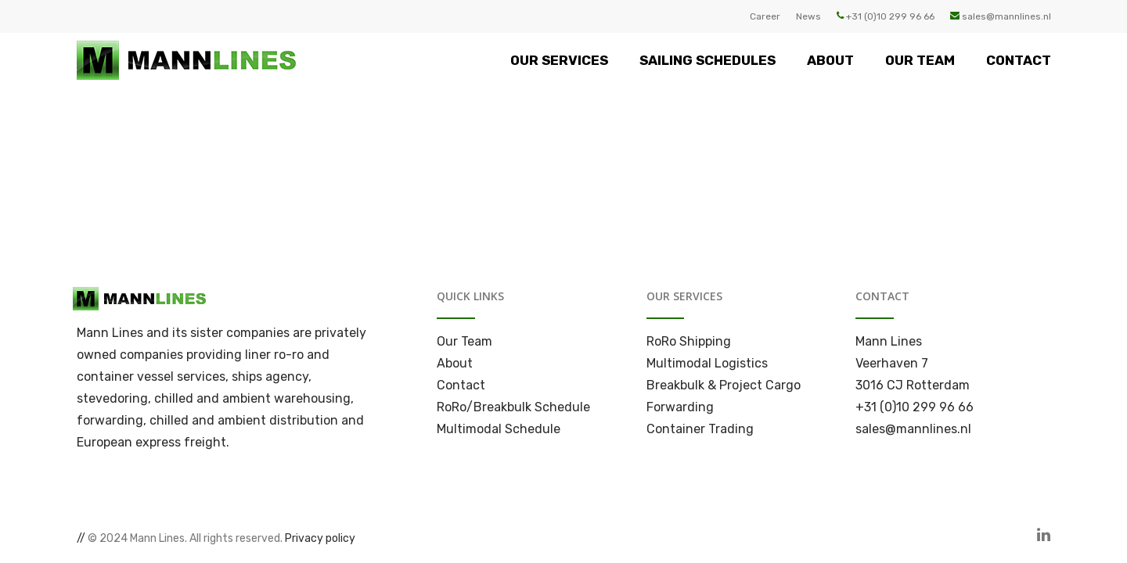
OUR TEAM (920, 60)
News (808, 16)
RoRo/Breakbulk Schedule (513, 407)
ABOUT (830, 60)
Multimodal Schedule (498, 428)
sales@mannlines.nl (1000, 16)
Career (765, 16)
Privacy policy (320, 538)
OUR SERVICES (559, 60)
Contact (461, 385)
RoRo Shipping (688, 341)
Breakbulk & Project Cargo (723, 385)
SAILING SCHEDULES (707, 60)
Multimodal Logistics (707, 363)
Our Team (464, 341)
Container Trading (700, 428)
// (81, 538)
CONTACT (1018, 60)
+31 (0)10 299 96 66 (885, 16)
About (455, 363)
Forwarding (680, 407)
